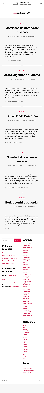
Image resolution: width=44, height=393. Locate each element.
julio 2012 (25, 271)
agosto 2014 (26, 257)
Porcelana (25, 358)
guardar (12, 192)
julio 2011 (25, 278)
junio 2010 (25, 286)
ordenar (18, 192)
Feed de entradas (27, 377)
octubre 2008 (26, 300)
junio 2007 (25, 317)
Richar (4, 297)
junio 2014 (25, 261)
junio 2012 (25, 273)
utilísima (21, 60)
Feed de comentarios (28, 379)
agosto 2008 (26, 302)
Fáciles (25, 345)
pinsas (22, 192)
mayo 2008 (26, 305)
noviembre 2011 (27, 274)
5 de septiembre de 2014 (19, 170)
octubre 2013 (26, 266)
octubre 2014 (26, 254)
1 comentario (32, 83)
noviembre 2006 (27, 320)
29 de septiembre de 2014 (19, 36)
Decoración (22, 202)
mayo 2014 (26, 263)
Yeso (24, 367)
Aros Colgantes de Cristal (8, 264)
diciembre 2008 (27, 298)
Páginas (25, 353)
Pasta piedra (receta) (12, 297)
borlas (8, 237)
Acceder (25, 376)
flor (13, 147)
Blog (24, 336)
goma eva (16, 147)
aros (11, 105)
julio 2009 (25, 295)
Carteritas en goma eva (13, 291)
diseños (12, 60)
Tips (22, 157)
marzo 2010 (26, 288)
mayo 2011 (26, 281)
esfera (22, 105)
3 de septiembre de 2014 (20, 215)
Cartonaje (25, 338)
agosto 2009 (26, 293)
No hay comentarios (32, 36)
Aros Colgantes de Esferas (22, 77)
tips (24, 192)
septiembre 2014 (27, 256)
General (25, 346)
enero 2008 (26, 307)
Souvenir (25, 360)
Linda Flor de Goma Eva (22, 120)
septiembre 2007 (27, 312)
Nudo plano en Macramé (8, 272)
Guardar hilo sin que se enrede (22, 163)
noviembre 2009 (27, 290)
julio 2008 (25, 303)
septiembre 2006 (27, 324)
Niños (24, 351)
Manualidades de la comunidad (10, 261)
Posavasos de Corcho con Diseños (22, 30)
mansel (4, 286)
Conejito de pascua (11, 284)
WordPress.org (27, 381)
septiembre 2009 (27, 291)
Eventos (25, 343)
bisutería (14, 105)
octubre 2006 (26, 322)
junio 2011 (25, 280)
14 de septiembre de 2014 (19, 124)
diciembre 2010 (27, 283)
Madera (25, 350)
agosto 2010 (26, 285)
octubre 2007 (26, 310)
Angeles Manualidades (22, 3)
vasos (24, 60)
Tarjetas (25, 362)
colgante (18, 105)
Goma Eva (22, 116)
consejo (8, 192)
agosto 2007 (26, 314)
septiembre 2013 (27, 268)
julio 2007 (25, 315)
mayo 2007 (26, 319)
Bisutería (22, 70)
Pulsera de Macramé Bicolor (9, 269)
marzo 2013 (26, 269)
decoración (9, 147)
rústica (20, 147)
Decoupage (26, 341)
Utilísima (22, 23)
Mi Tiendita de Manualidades (9, 267)
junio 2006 (25, 325)
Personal (25, 356)
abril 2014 (25, 264)
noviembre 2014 (27, 252)
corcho (8, 60)
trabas (27, 192)
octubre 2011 (26, 276)
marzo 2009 (26, 297)
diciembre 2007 (27, 308)
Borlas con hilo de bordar (22, 209)
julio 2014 (25, 259)
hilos (15, 192)
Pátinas (25, 355)
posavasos (16, 60)
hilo (11, 237)
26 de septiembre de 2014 (20, 83)
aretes (8, 105)
